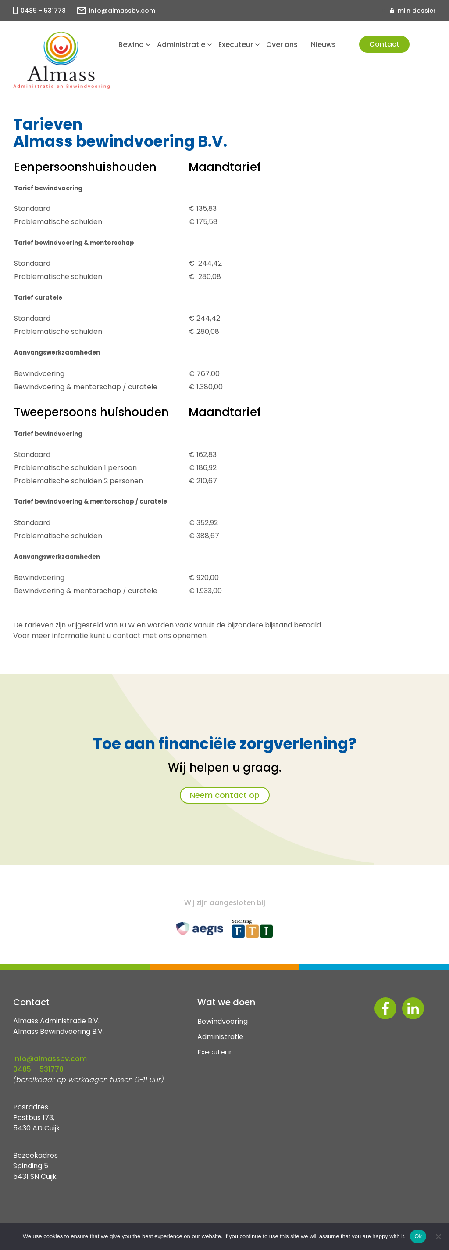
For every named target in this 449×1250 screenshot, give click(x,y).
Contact (384, 44)
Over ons (282, 45)
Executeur (235, 45)
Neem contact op (225, 795)
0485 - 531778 (43, 10)
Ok (418, 1236)
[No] (438, 1236)
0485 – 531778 (38, 1069)
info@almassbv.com (122, 10)
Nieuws (323, 45)
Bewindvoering (222, 1021)
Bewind (131, 45)
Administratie (181, 45)
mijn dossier (417, 10)
